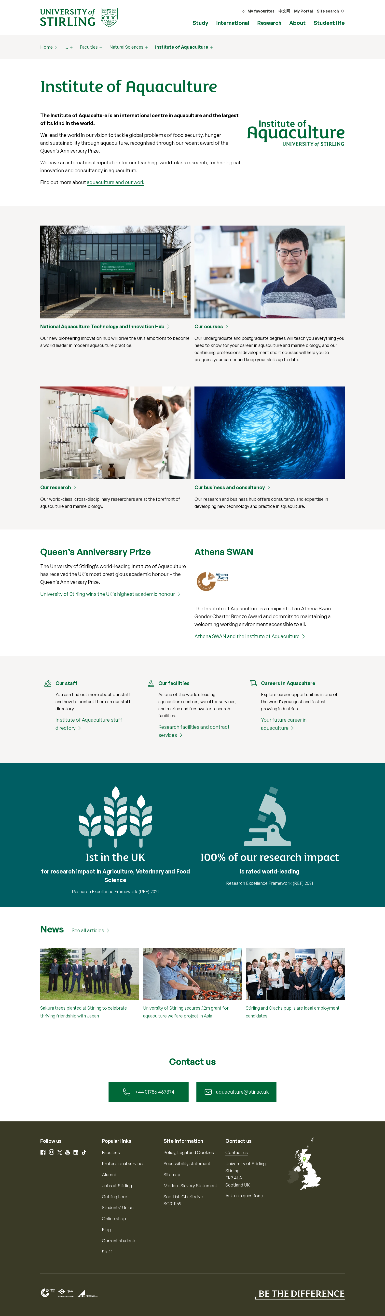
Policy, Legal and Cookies (189, 1152)
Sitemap (172, 1174)
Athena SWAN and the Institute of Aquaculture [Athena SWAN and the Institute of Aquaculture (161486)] (247, 636)
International (232, 22)
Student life (329, 22)
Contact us (236, 1152)
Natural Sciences (126, 47)
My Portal (303, 11)
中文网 (284, 11)
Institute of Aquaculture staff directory (88, 724)
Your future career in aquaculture (284, 724)
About (297, 22)
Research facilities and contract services (194, 731)
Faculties (89, 47)
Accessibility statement (187, 1163)
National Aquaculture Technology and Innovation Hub (102, 326)
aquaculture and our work (115, 182)
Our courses (208, 326)
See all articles (88, 930)
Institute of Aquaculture (181, 47)
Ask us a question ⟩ (244, 1195)
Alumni (109, 1174)
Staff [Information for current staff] (107, 1251)
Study (200, 22)
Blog (106, 1229)
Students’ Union (118, 1207)
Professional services (123, 1163)
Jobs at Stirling (117, 1185)
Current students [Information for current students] (119, 1240)
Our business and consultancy (229, 487)
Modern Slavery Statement (190, 1185)
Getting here (114, 1196)
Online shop (114, 1218)
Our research (55, 487)
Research (269, 22)
